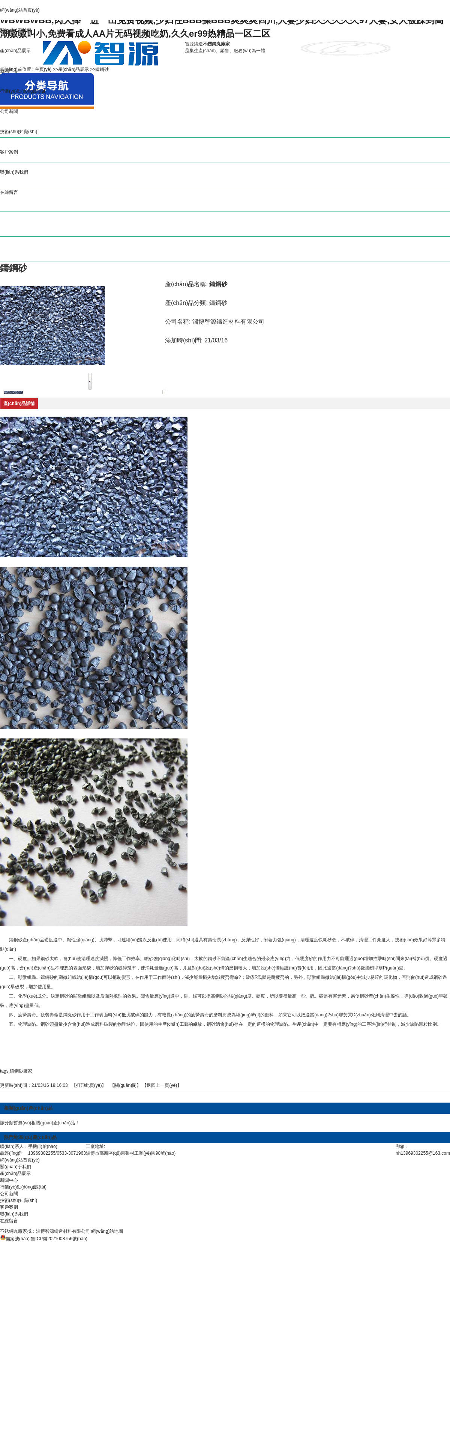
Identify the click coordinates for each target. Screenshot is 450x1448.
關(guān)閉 (125, 1085)
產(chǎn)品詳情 (19, 403)
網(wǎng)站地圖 (107, 1231)
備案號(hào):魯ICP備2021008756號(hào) (46, 1238)
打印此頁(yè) (89, 1085)
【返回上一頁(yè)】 (162, 1085)
